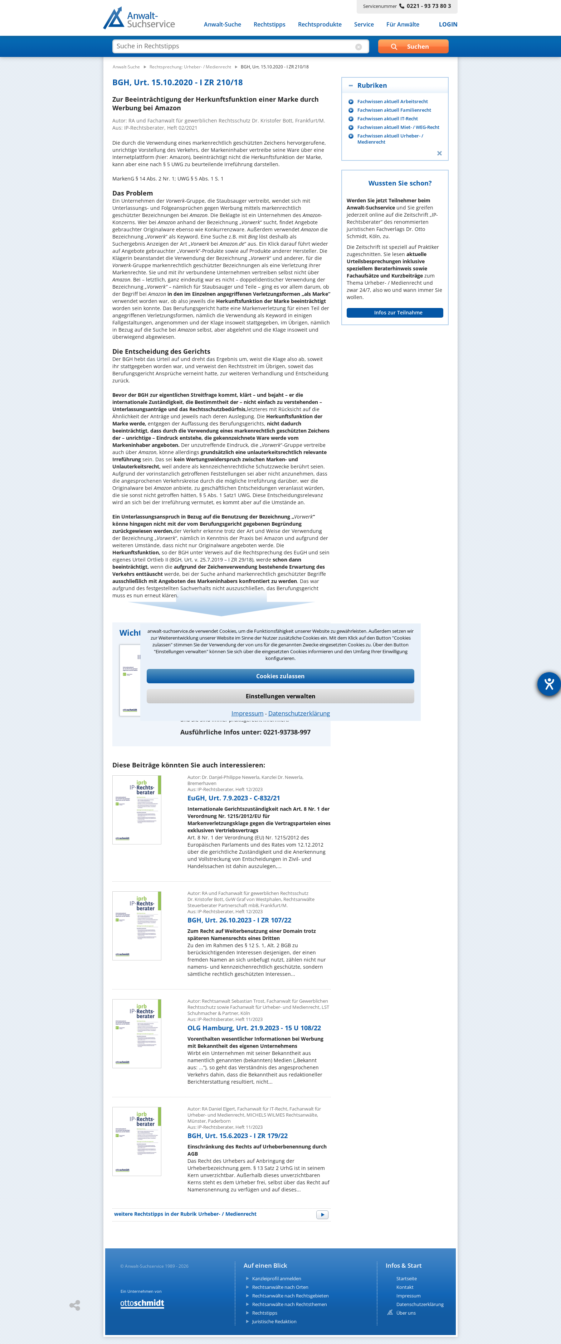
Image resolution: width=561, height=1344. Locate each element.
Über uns (406, 1313)
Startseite (406, 1278)
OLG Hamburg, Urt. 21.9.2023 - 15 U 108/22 (254, 1027)
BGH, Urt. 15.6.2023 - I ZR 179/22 (237, 1135)
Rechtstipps (270, 24)
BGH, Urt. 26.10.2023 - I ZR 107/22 (239, 920)
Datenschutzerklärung (299, 713)
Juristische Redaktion (274, 1321)
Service (364, 24)
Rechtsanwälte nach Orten (280, 1287)
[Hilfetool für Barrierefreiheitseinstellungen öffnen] (549, 684)
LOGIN (448, 24)
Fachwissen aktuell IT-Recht (387, 119)
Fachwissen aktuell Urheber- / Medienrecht (390, 139)
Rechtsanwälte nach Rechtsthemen (289, 1304)
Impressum (247, 713)
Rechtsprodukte (320, 24)
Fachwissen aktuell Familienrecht (394, 110)
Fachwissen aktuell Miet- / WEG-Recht (398, 127)
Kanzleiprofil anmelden (276, 1278)
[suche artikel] (240, 46)
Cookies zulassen (280, 676)
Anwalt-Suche (222, 24)
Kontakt (405, 1287)
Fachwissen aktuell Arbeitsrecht (392, 101)
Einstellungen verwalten (281, 696)
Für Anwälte (402, 24)
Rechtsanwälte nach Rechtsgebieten (290, 1296)
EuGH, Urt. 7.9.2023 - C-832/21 (233, 798)
